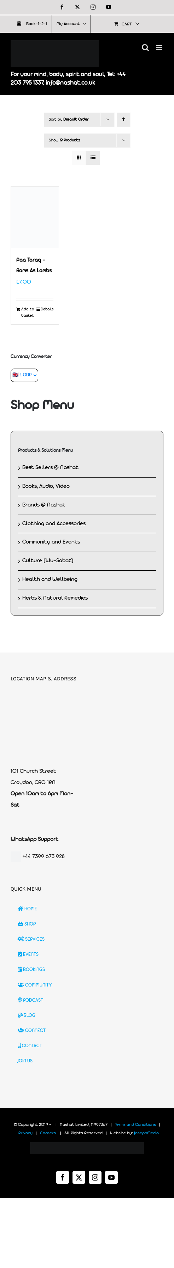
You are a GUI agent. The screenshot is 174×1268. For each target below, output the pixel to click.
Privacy (25, 1133)
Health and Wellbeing (49, 579)
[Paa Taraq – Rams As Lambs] (35, 217)
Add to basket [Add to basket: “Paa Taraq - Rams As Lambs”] (27, 312)
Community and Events (51, 542)
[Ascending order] (123, 120)
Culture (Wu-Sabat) (48, 560)
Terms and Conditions (135, 1125)
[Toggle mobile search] (145, 47)
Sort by (68, 119)
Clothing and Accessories (54, 523)
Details (47, 309)
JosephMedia (146, 1133)
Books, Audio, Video (46, 486)
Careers (48, 1133)
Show (64, 140)
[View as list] (93, 158)
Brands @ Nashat (43, 505)
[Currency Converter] (24, 375)
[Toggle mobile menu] (159, 47)
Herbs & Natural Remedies (55, 598)
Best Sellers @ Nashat (50, 467)
